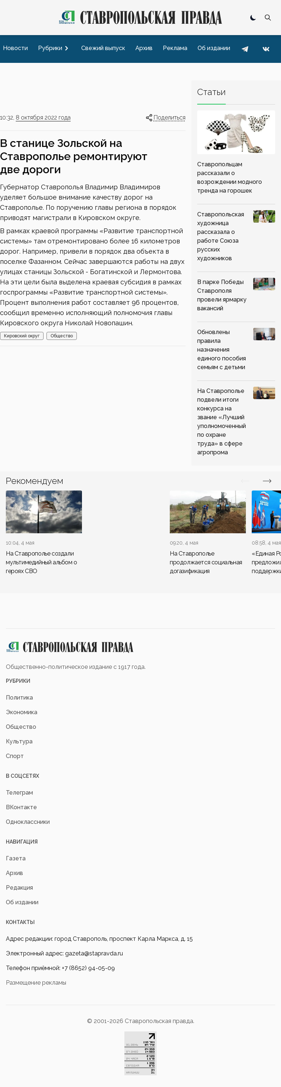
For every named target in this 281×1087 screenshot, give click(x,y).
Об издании (22, 902)
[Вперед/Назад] (245, 481)
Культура (19, 741)
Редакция (19, 887)
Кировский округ (22, 335)
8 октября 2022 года (43, 117)
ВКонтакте (21, 807)
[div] (44, 533)
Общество (61, 335)
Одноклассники (28, 821)
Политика (19, 697)
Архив (14, 873)
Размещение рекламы (36, 982)
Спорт (15, 756)
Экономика (21, 712)
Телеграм (19, 792)
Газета (16, 858)
